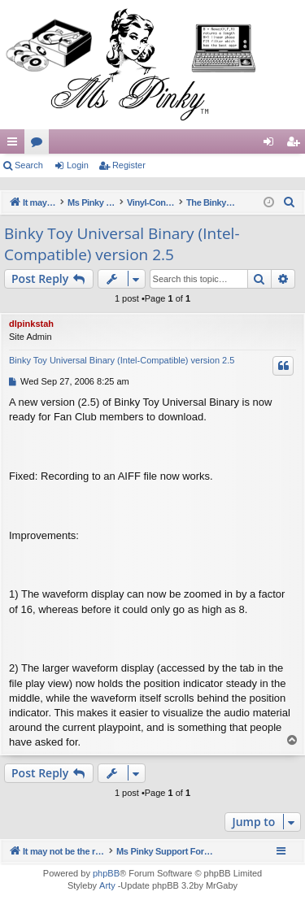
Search (29, 165)
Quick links (15, 145)
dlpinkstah (31, 323)
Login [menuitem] (272, 145)
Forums (40, 145)
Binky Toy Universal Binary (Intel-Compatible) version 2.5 (122, 244)
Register (129, 165)
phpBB (106, 873)
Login (78, 165)
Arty (107, 885)
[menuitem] (289, 202)
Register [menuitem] (296, 145)
